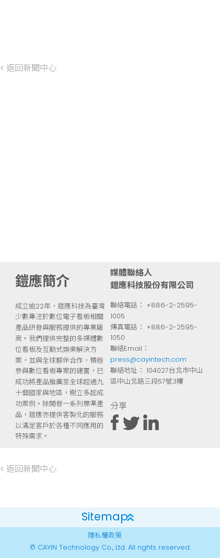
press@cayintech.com (148, 360)
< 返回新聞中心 (28, 69)
